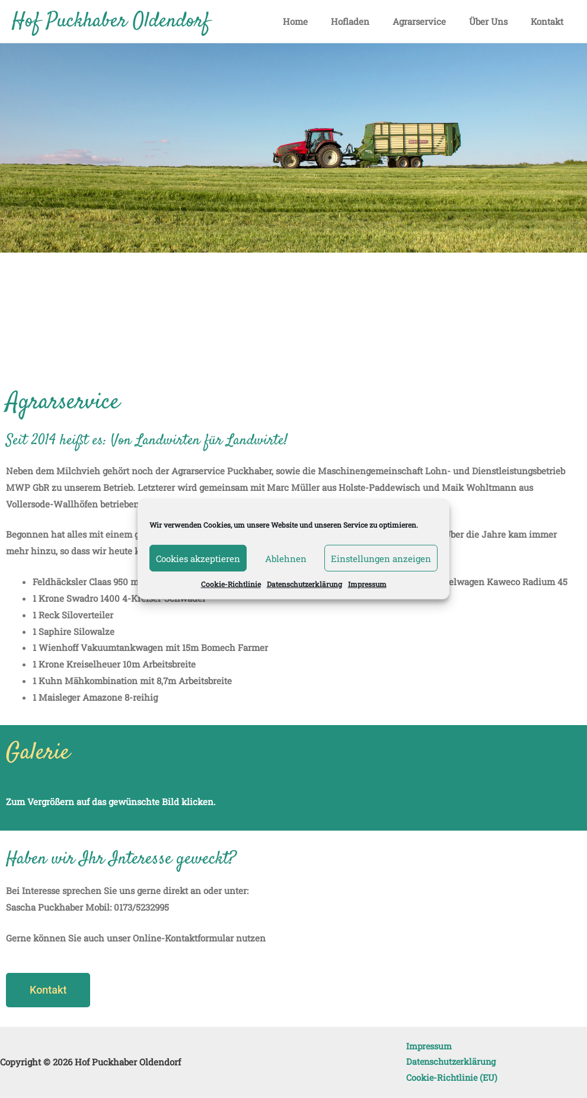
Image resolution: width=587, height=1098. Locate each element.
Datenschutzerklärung (304, 584)
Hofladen (369, 21)
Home (319, 21)
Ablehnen (286, 558)
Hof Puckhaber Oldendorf (111, 21)
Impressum (367, 584)
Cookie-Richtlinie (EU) (448, 1077)
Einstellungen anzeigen (381, 558)
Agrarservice (433, 21)
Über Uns (496, 21)
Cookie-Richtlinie (231, 584)
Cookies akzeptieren (198, 558)
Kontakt (550, 21)
